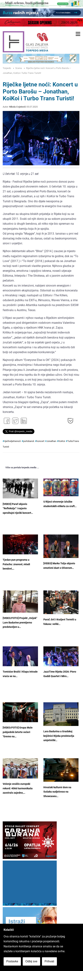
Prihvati (49, 961)
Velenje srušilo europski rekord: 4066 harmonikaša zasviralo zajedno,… (18, 788)
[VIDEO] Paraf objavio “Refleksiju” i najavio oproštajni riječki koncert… (18, 508)
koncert (40, 441)
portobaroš (28, 441)
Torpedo (7, 68)
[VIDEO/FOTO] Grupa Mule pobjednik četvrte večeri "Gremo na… (18, 732)
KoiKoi (62, 441)
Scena (18, 68)
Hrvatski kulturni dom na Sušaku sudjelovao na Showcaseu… (57, 792)
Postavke (12, 961)
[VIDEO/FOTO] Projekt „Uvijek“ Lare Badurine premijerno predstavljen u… (20, 623)
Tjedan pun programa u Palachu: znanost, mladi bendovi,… (16, 564)
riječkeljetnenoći (12, 441)
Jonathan (51, 441)
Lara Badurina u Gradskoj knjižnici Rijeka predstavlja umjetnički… (58, 736)
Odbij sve (31, 961)
